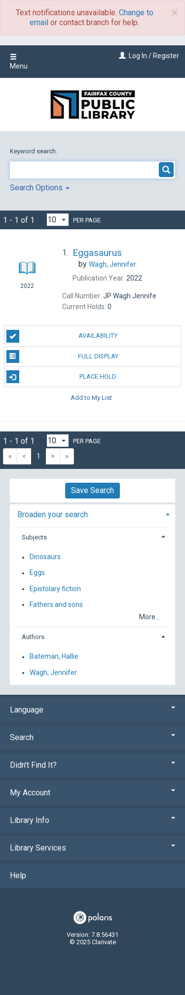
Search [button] (92, 737)
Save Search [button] (92, 490)
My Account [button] (92, 792)
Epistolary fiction (55, 589)
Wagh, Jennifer (53, 672)
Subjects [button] (34, 537)
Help (18, 875)
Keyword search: (34, 151)
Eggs (37, 573)
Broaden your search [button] (52, 514)
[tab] (92, 513)
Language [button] (92, 709)
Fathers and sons (56, 604)
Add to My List (91, 397)
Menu (19, 61)
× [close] (174, 13)
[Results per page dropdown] (58, 219)
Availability (62, 336)
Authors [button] (33, 636)
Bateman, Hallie (54, 657)
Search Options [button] (40, 187)
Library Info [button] (92, 820)
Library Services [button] (92, 848)
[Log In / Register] (121, 56)
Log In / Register (154, 56)
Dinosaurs (45, 557)
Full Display (62, 356)
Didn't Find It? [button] (92, 765)
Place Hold (61, 376)
